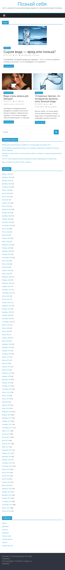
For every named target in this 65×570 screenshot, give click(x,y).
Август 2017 (6, 431)
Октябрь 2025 (7, 187)
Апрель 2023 (6, 270)
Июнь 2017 (6, 437)
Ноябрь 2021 (6, 286)
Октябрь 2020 (7, 318)
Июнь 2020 (6, 331)
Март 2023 (6, 274)
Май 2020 (5, 335)
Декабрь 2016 (7, 456)
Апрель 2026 (6, 174)
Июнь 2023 (6, 264)
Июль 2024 (6, 229)
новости (7, 48)
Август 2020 (6, 325)
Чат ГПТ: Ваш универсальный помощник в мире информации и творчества (29, 159)
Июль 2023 (6, 261)
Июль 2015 (6, 511)
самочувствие (20, 104)
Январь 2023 (6, 280)
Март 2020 (6, 341)
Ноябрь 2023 (6, 254)
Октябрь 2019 (7, 354)
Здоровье (5, 526)
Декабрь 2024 (7, 216)
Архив (4, 523)
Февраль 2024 (7, 245)
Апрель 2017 (6, 444)
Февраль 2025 (7, 209)
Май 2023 (5, 267)
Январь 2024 (6, 248)
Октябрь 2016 (7, 463)
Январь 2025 (6, 213)
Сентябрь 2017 (7, 428)
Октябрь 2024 (7, 222)
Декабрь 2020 (7, 312)
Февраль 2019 (7, 373)
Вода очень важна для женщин (16, 97)
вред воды (27, 55)
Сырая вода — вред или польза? (30, 51)
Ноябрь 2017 (6, 421)
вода (22, 55)
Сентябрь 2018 (7, 389)
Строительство (7, 546)
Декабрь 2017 (7, 418)
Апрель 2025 (6, 203)
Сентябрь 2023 (7, 257)
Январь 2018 (6, 415)
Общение (39, 93)
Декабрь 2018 (7, 379)
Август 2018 (6, 392)
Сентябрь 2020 (7, 322)
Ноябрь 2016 (6, 460)
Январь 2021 (6, 309)
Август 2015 (6, 508)
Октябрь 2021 (7, 290)
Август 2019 (6, 357)
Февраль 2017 (7, 450)
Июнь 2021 (6, 299)
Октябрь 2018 (7, 386)
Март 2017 (6, 447)
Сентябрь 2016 (7, 466)
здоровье (6, 104)
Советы (4, 542)
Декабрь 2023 (7, 251)
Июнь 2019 (6, 360)
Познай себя (32, 4)
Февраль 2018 (7, 412)
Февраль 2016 (7, 489)
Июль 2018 (6, 395)
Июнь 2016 (6, 476)
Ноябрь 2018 (6, 383)
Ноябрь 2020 (6, 315)
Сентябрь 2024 (7, 225)
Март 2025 (6, 206)
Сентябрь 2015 (7, 505)
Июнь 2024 (6, 232)
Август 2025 (6, 190)
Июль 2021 (6, 296)
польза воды (35, 55)
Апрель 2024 (6, 238)
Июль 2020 (6, 328)
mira (16, 55)
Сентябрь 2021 (7, 293)
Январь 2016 (6, 492)
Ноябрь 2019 (6, 351)
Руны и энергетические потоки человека (16, 162)
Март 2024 (6, 241)
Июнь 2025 (6, 197)
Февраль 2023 (7, 277)
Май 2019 (5, 363)
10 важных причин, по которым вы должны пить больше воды (47, 98)
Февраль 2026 (7, 177)
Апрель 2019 (6, 367)
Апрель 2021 (6, 302)
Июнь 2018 (6, 399)
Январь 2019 (6, 376)
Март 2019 (6, 370)
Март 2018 (6, 408)
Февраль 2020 (7, 344)
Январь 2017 (6, 453)
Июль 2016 (6, 473)
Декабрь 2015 (7, 495)
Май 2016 (5, 479)
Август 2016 (6, 469)
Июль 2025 (6, 193)
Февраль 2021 (7, 306)
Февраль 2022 (7, 283)
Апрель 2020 (6, 338)
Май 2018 (5, 402)
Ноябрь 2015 (6, 498)
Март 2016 (6, 485)
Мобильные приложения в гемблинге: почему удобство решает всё (26, 145)
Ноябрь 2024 (6, 219)
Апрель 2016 (6, 482)
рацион (12, 104)
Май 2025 (5, 200)
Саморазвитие (7, 539)
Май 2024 (5, 235)
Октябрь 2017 (7, 424)
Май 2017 (5, 440)
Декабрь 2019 (7, 347)
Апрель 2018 (6, 405)
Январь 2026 (6, 180)
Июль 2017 (6, 434)
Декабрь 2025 (7, 184)
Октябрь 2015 (7, 501)
